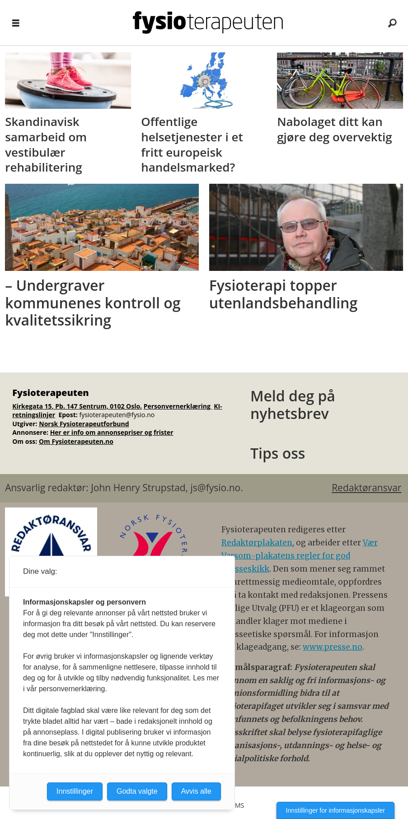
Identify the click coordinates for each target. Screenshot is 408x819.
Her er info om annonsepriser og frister (112, 432)
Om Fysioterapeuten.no (76, 441)
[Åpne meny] (15, 23)
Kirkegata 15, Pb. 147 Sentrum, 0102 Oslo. (77, 406)
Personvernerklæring (178, 406)
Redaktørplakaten (256, 543)
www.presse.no (332, 647)
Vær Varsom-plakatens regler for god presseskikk (299, 556)
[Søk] (392, 22)
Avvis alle (196, 791)
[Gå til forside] (207, 22)
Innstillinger (74, 791)
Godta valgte (137, 791)
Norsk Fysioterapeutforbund (84, 423)
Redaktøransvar (366, 487)
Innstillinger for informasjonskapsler (335, 810)
